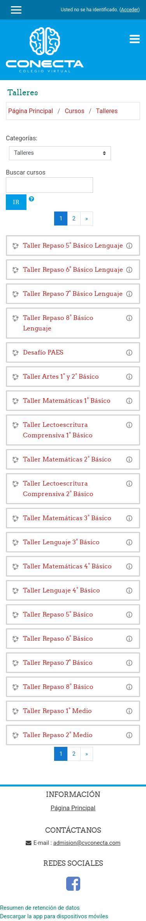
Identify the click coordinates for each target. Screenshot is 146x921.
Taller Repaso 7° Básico (58, 662)
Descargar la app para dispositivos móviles (54, 916)
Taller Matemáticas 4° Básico (67, 566)
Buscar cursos (26, 172)
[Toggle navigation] (134, 39)
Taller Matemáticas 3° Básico (67, 518)
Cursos (74, 111)
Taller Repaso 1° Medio (57, 711)
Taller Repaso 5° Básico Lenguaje (73, 245)
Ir (16, 202)
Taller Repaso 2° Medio (58, 735)
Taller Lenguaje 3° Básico (61, 542)
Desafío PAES (43, 352)
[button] (31, 199)
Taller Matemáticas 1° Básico (67, 400)
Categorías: (21, 138)
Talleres (107, 111)
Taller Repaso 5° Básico (58, 614)
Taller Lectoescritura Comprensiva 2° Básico (58, 488)
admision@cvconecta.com (87, 842)
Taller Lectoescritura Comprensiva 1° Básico (58, 430)
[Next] (86, 218)
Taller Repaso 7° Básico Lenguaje (73, 293)
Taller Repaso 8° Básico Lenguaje (58, 323)
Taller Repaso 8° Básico (58, 686)
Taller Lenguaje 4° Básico (61, 590)
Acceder (129, 9)
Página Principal (30, 111)
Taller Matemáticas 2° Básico (67, 459)
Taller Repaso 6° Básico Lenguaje (73, 269)
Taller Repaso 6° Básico (58, 638)
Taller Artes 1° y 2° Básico (61, 376)
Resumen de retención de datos (40, 907)
